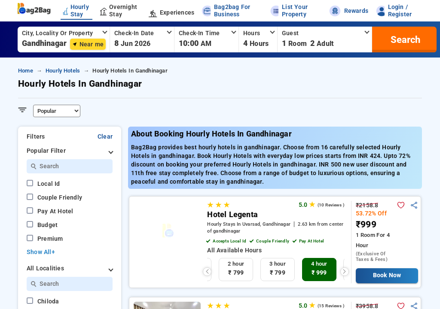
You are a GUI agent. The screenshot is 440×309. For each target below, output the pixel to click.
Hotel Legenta (232, 214)
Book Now (387, 275)
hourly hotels (63, 70)
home (25, 70)
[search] (404, 39)
